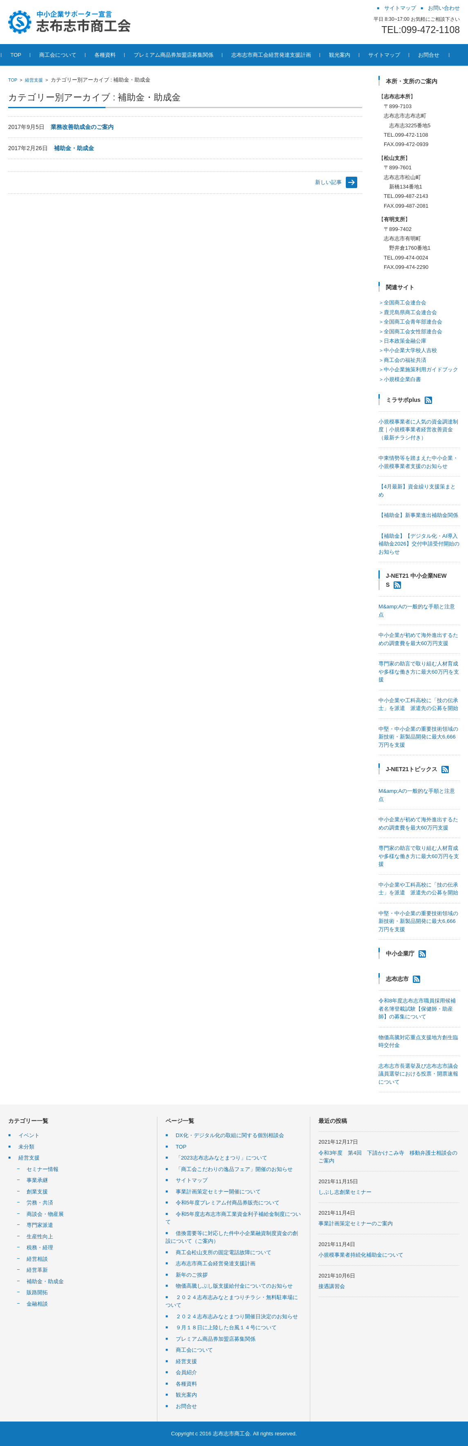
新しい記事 (328, 182)
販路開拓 (37, 1292)
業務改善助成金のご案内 (82, 127)
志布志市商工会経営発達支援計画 (215, 1263)
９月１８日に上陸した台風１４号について (226, 1327)
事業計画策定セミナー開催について (218, 1192)
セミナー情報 (42, 1169)
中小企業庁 (400, 953)
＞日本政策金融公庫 (402, 341)
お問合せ (186, 1406)
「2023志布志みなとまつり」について (221, 1158)
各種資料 (186, 1384)
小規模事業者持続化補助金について (360, 1255)
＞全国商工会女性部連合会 (410, 331)
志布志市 (397, 979)
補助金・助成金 (74, 148)
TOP (12, 80)
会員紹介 (186, 1372)
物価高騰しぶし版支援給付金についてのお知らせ (234, 1286)
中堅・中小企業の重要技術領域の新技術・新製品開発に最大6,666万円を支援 (418, 737)
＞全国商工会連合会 (402, 302)
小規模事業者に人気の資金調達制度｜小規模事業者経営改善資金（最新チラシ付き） (418, 430)
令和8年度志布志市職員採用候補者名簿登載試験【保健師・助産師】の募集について (417, 1009)
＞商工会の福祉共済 (402, 360)
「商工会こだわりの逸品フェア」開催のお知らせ (234, 1169)
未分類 (26, 1147)
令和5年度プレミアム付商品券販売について (228, 1203)
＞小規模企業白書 (399, 379)
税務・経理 (40, 1247)
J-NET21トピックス (411, 769)
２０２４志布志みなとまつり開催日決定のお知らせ (237, 1316)
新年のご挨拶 (192, 1275)
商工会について (194, 1350)
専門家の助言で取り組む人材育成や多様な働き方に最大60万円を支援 (418, 672)
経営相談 (37, 1259)
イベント (29, 1135)
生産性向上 (40, 1236)
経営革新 (37, 1270)
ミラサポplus (403, 400)
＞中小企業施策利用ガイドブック (418, 369)
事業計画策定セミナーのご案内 (355, 1223)
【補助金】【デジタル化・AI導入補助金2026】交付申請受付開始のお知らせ (418, 544)
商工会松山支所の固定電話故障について (223, 1252)
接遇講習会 (331, 1286)
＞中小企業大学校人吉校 (407, 350)
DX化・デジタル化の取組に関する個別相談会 (230, 1135)
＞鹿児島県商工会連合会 (407, 312)
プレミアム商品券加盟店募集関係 (215, 1339)
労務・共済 (40, 1203)
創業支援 (37, 1192)
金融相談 (37, 1304)
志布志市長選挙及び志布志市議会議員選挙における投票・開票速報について (418, 1074)
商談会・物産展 (45, 1214)
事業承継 (37, 1180)
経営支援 (34, 80)
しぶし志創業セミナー (345, 1192)
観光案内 (186, 1395)
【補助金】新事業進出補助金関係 (418, 515)
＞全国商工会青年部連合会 (410, 322)
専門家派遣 (40, 1225)
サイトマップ (192, 1180)
